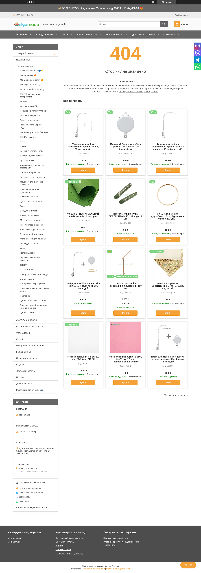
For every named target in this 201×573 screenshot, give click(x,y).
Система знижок (63, 549)
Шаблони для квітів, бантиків (34, 132)
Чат (188, 565)
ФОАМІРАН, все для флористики (30, 95)
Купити (83, 170)
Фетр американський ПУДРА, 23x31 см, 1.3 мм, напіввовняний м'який (125, 359)
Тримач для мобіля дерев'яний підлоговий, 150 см (125, 286)
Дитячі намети (27, 279)
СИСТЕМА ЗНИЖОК (26, 320)
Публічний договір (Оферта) (69, 553)
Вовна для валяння (29, 215)
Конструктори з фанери (31, 225)
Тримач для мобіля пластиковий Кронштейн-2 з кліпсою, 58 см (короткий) (168, 146)
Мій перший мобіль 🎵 (31, 85)
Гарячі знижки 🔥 (28, 75)
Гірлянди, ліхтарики (29, 243)
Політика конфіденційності (118, 569)
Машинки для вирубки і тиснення (31, 183)
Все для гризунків (28, 211)
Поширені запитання (26, 358)
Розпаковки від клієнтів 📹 (29, 390)
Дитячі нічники (27, 312)
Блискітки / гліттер (29, 197)
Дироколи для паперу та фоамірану (32, 166)
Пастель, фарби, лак (30, 172)
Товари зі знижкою (25, 53)
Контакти (169, 34)
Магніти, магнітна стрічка (32, 220)
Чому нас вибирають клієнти (69, 538)
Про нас (20, 377)
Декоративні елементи (31, 201)
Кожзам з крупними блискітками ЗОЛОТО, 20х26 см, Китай (168, 286)
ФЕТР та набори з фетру (32, 89)
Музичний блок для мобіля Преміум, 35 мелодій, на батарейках (125, 146)
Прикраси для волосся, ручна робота (34, 289)
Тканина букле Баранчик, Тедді (32, 126)
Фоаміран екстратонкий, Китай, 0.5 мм (138, 91)
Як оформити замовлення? (30, 345)
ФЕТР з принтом (28, 137)
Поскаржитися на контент (94, 569)
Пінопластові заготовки (31, 234)
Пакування (25, 296)
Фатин (23, 248)
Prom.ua (115, 566)
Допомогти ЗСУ (24, 383)
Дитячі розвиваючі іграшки (33, 300)
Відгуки (20, 364)
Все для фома (44, 34)
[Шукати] (164, 24)
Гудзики (24, 206)
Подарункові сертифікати (32, 283)
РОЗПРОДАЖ (27, 269)
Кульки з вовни (27, 160)
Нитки (23, 141)
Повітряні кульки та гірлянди (34, 274)
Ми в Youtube (14, 542)
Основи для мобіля (29, 106)
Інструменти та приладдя (32, 177)
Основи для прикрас (30, 115)
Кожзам (23, 101)
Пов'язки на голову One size (33, 111)
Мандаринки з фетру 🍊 (32, 80)
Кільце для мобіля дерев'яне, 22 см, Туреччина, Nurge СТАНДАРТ (167, 216)
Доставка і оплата (143, 34)
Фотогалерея (23, 333)
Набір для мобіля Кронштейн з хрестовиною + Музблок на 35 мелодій (167, 359)
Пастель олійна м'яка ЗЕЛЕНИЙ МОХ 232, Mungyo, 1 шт (125, 216)
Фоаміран (21, 34)
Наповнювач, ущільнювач (32, 229)
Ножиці (23, 146)
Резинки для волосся (30, 120)
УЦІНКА (23, 265)
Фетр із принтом (87, 34)
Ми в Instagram (15, 538)
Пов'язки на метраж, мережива (30, 190)
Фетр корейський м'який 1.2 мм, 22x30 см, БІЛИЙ (83, 357)
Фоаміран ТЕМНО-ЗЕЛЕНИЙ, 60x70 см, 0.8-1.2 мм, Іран (83, 215)
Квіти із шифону (27, 253)
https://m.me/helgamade (30, 488)
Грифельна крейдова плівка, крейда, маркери (34, 306)
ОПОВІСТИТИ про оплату (29, 326)
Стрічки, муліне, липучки (32, 156)
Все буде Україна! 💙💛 (31, 70)
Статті (19, 339)
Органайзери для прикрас (33, 239)
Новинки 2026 (23, 59)
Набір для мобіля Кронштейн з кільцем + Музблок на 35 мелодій (83, 286)
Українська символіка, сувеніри (31, 258)
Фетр (65, 34)
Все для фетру (115, 34)
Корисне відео (23, 352)
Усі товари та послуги (174, 395)
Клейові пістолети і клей (31, 151)
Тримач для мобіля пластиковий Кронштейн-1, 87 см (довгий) (83, 146)
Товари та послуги (25, 66)
